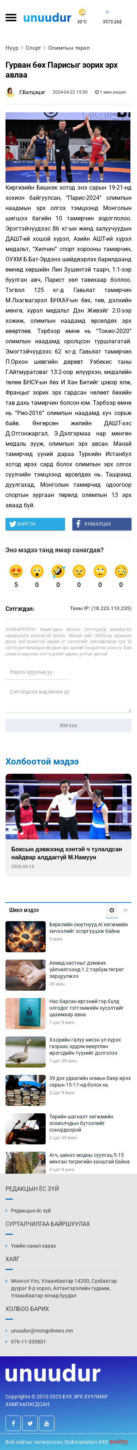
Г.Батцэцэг (32, 92)
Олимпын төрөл (69, 48)
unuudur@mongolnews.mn (42, 1331)
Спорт (33, 48)
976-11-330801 (28, 1342)
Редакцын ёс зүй (31, 1211)
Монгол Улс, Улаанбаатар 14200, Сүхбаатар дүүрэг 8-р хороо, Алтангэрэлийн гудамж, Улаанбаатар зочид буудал (64, 1288)
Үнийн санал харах (33, 1246)
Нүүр (11, 48)
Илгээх (68, 725)
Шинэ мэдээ (24, 910)
